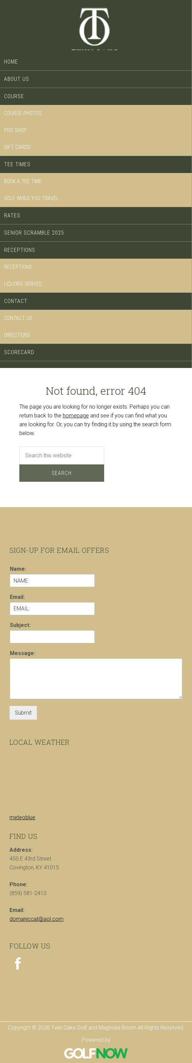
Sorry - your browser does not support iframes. (60, 777)
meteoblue (22, 817)
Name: (18, 569)
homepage (76, 415)
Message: (22, 653)
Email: (17, 597)
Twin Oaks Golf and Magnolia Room (96, 27)
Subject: (20, 625)
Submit (23, 713)
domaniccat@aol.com (36, 919)
